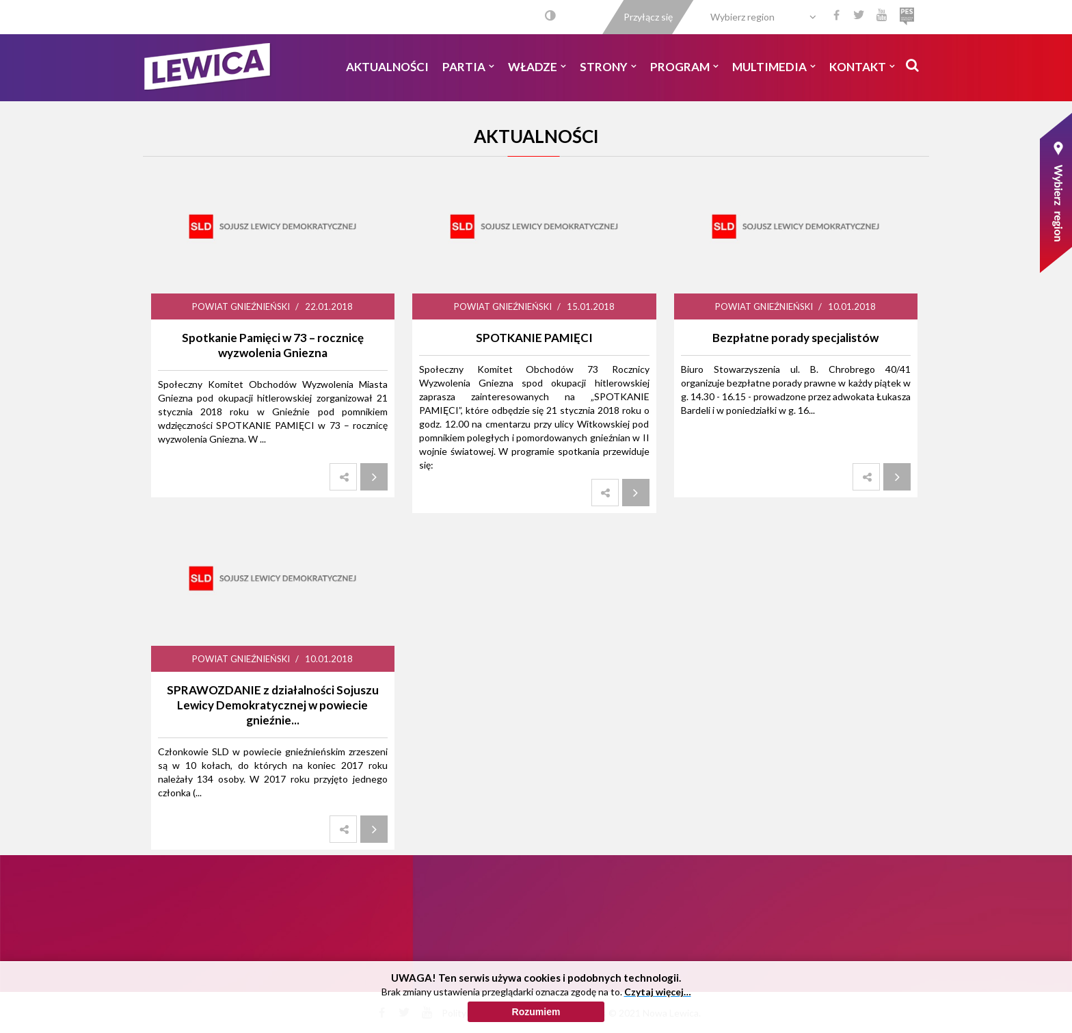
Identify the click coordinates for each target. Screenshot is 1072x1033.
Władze (537, 67)
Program (684, 67)
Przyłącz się (648, 17)
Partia (468, 67)
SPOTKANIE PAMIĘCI (534, 337)
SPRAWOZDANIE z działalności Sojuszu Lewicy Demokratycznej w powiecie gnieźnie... (273, 705)
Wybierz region (742, 17)
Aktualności (387, 67)
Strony (608, 67)
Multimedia (774, 67)
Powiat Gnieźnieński (241, 306)
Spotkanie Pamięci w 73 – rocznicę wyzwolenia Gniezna (273, 345)
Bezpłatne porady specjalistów (795, 337)
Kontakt (862, 67)
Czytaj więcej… (657, 999)
